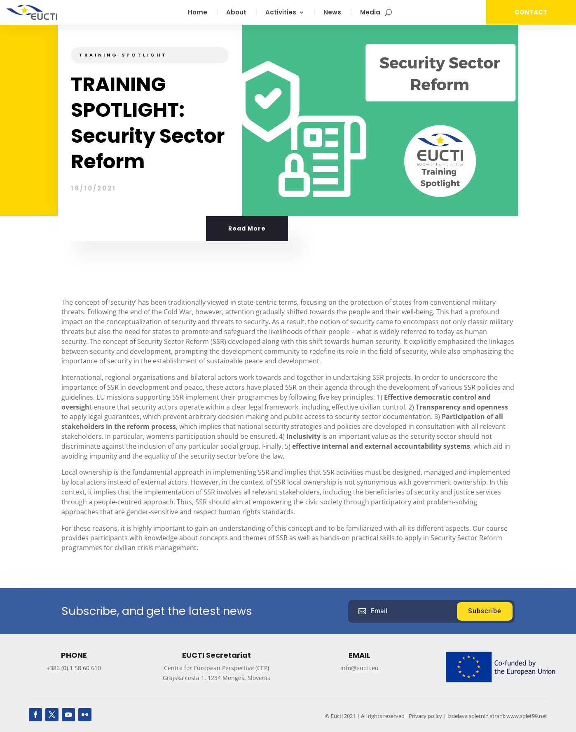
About (236, 12)
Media (370, 12)
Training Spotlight (123, 55)
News (332, 12)
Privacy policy (425, 716)
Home (197, 12)
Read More (247, 228)
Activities (280, 12)
